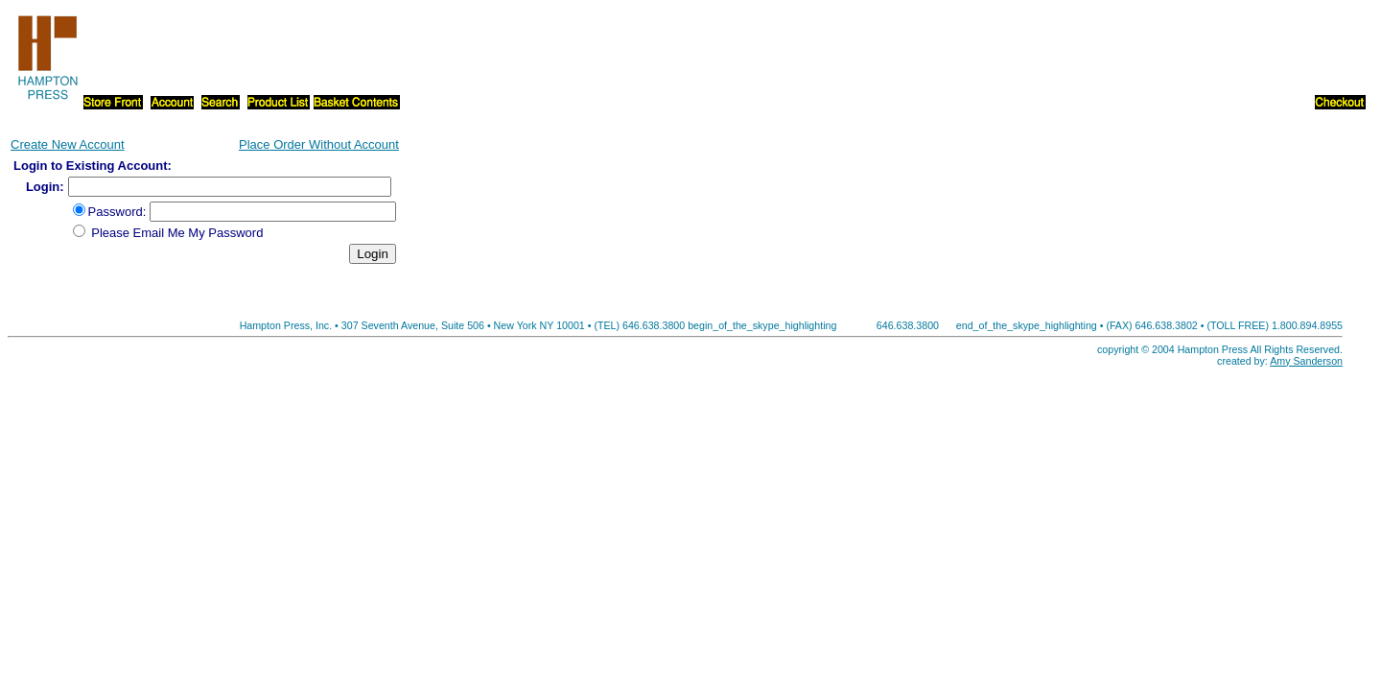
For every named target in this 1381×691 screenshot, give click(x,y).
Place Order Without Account (319, 144)
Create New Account (68, 144)
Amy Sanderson (1306, 361)
